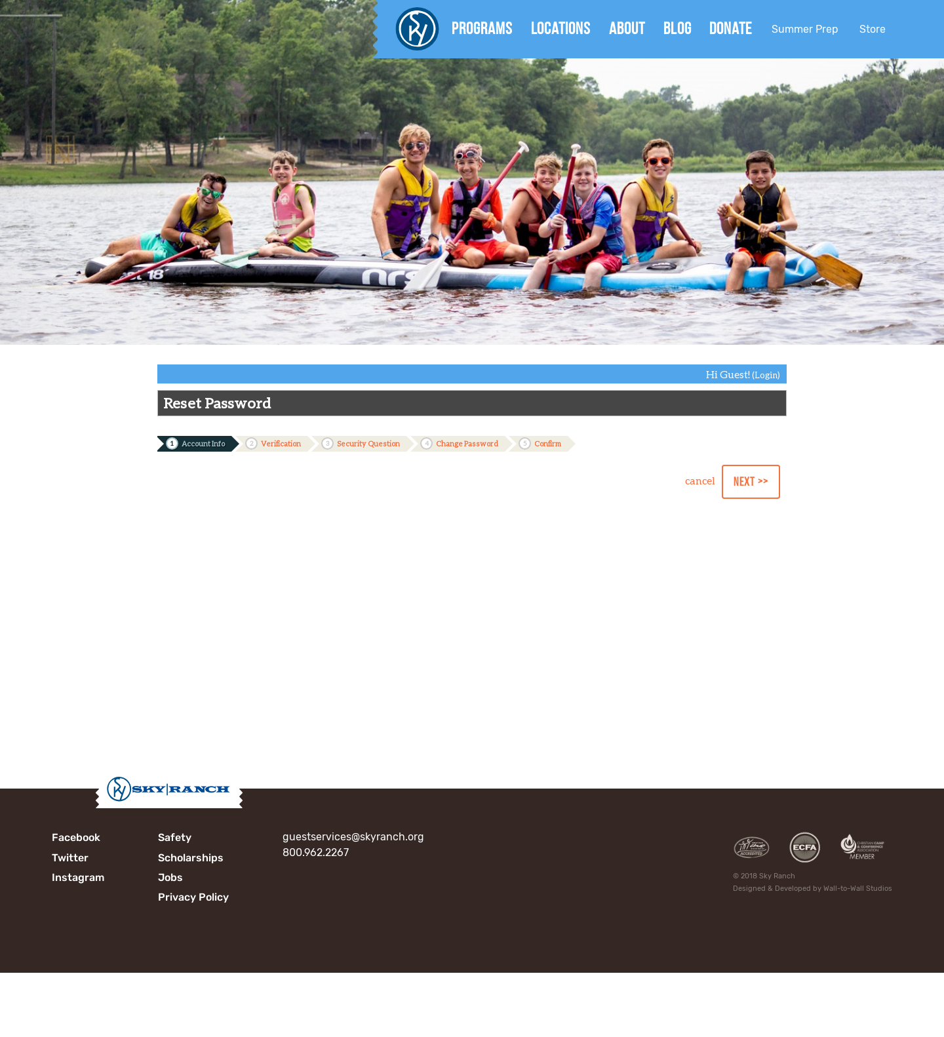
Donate (730, 28)
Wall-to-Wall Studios (857, 888)
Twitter (70, 857)
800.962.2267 (316, 852)
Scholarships (191, 857)
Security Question (360, 443)
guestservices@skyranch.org (353, 837)
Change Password (459, 443)
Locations (561, 28)
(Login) (766, 375)
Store (872, 29)
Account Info (195, 443)
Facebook (76, 837)
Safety (174, 837)
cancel (700, 480)
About (627, 28)
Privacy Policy (193, 897)
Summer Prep (805, 29)
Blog (677, 28)
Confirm (540, 443)
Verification (273, 443)
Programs (482, 28)
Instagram (78, 877)
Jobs (170, 877)
